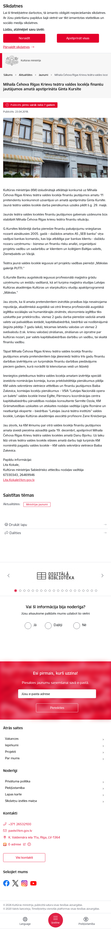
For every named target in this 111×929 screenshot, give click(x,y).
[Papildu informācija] (29, 844)
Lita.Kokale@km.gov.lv (19, 480)
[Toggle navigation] (55, 920)
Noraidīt (24, 38)
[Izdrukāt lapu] (55, 525)
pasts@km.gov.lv (20, 831)
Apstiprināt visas (77, 38)
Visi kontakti (24, 857)
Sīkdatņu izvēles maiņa (21, 801)
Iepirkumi (11, 745)
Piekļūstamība (15, 788)
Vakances (12, 739)
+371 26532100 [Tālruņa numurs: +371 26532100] (19, 824)
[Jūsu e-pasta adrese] (57, 693)
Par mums (12, 758)
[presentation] (35, 645)
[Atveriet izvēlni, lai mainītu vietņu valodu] (25, 921)
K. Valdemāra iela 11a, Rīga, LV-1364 (34, 837)
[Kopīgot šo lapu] (55, 533)
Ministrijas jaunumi (37, 504)
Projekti (10, 752)
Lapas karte (13, 794)
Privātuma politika (17, 781)
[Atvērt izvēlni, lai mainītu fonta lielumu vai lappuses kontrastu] (86, 921)
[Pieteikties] (57, 707)
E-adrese (15, 844)
